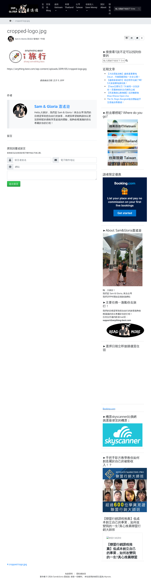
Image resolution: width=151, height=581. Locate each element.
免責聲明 (69, 573)
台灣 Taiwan (79, 6)
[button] (126, 38)
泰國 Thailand (69, 6)
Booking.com (109, 408)
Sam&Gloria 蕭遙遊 (61, 576)
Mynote (107, 576)
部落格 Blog (48, 7)
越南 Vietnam (58, 6)
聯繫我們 (110, 9)
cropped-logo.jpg (17, 564)
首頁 (43, 6)
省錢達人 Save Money (91, 6)
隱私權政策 (81, 573)
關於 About (103, 6)
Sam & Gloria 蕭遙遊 (24, 39)
